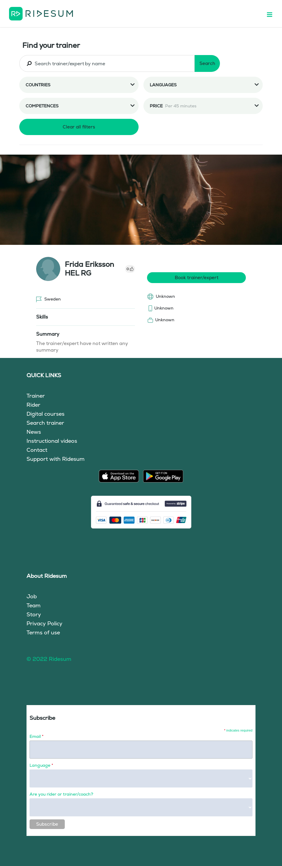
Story (34, 614)
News (34, 431)
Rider (33, 404)
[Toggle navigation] (272, 13)
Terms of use (43, 632)
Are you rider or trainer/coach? (61, 794)
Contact (37, 449)
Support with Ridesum (56, 458)
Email (36, 736)
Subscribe (47, 824)
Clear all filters (79, 127)
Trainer (36, 395)
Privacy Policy (44, 623)
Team (34, 605)
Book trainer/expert (196, 277)
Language (41, 765)
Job (32, 596)
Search (207, 63)
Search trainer (45, 422)
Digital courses (45, 413)
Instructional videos (52, 440)
